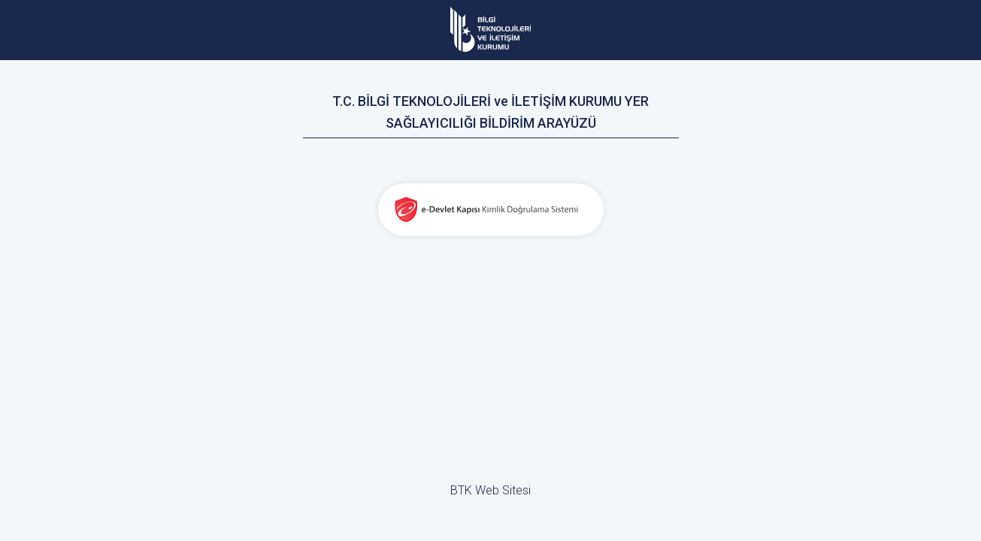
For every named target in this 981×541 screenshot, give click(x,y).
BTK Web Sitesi (490, 490)
